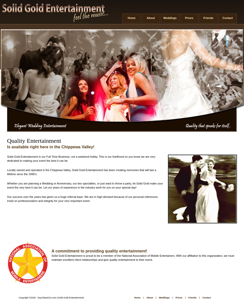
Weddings (170, 17)
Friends (208, 17)
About (151, 17)
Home (132, 17)
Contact (228, 17)
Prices (189, 17)
